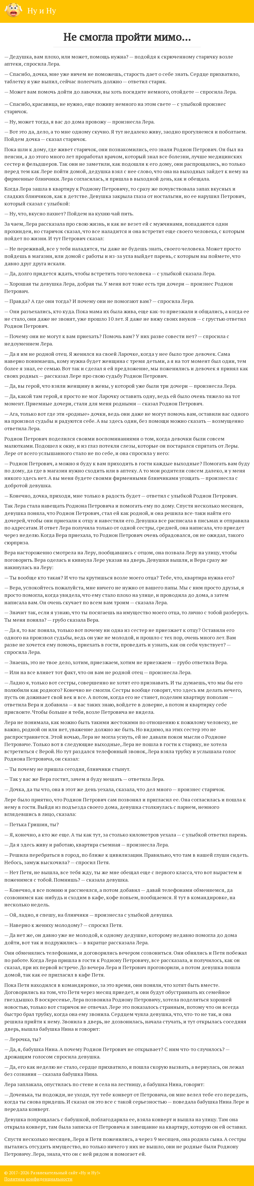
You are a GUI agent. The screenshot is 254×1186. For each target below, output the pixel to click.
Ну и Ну (30, 10)
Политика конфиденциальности (38, 1179)
